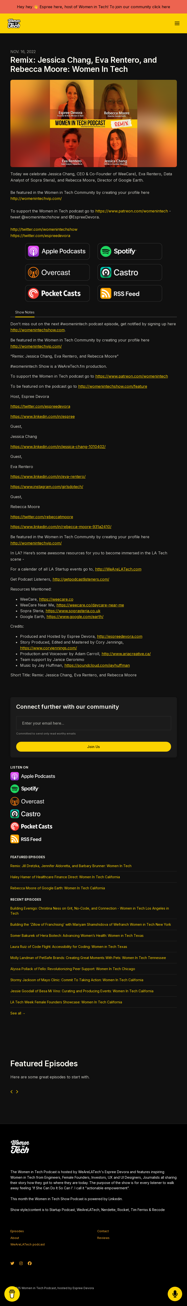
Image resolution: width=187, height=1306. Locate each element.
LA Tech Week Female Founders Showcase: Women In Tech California (66, 1002)
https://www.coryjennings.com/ (48, 648)
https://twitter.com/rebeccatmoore (41, 516)
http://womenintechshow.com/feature (112, 386)
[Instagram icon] (21, 1263)
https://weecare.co (56, 599)
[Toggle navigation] (177, 23)
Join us (93, 747)
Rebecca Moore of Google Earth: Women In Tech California (57, 888)
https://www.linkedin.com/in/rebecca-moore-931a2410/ (60, 526)
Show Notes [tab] (25, 312)
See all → (18, 1013)
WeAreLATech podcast (27, 1244)
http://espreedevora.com (119, 636)
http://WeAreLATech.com (118, 569)
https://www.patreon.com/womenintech (131, 211)
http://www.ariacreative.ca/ (126, 653)
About (14, 1238)
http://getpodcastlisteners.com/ (81, 579)
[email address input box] (93, 723)
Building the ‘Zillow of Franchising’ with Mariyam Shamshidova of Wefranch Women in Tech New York (90, 924)
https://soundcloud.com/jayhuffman (97, 665)
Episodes (17, 1231)
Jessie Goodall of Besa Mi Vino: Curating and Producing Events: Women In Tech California (81, 991)
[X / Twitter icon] (12, 1263)
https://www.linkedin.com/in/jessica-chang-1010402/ (58, 446)
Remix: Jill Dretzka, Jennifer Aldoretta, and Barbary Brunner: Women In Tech (71, 866)
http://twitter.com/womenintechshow (43, 229)
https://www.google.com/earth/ (75, 616)
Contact (103, 1231)
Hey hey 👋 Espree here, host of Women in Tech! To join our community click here (93, 6)
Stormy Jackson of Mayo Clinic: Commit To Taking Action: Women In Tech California (76, 980)
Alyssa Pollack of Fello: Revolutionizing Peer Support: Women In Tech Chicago (72, 969)
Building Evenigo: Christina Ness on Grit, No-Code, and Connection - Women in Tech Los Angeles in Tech (89, 910)
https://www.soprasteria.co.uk (73, 610)
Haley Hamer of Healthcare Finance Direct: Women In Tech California (65, 877)
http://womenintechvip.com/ (36, 198)
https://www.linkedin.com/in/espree (42, 416)
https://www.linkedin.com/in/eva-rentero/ (48, 476)
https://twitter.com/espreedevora (40, 235)
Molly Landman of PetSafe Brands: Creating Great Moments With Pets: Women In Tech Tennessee (88, 958)
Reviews (103, 1238)
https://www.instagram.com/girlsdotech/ (46, 486)
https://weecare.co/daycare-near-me (90, 605)
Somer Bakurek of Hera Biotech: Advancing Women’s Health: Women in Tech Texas (77, 935)
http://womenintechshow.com (37, 329)
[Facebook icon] (30, 1263)
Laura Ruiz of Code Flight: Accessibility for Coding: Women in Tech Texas (68, 947)
